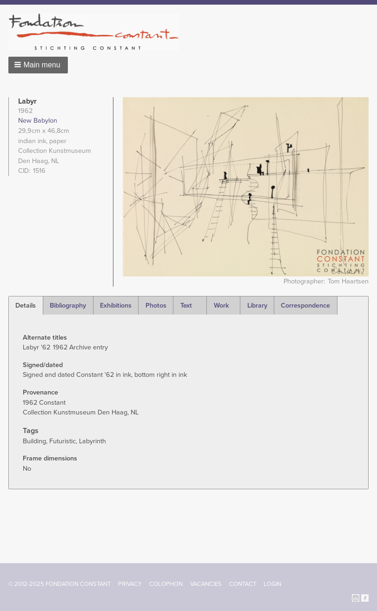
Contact (242, 584)
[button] (38, 65)
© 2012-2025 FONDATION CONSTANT (59, 584)
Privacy (130, 584)
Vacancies (206, 584)
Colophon (166, 584)
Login (272, 584)
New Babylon (37, 121)
